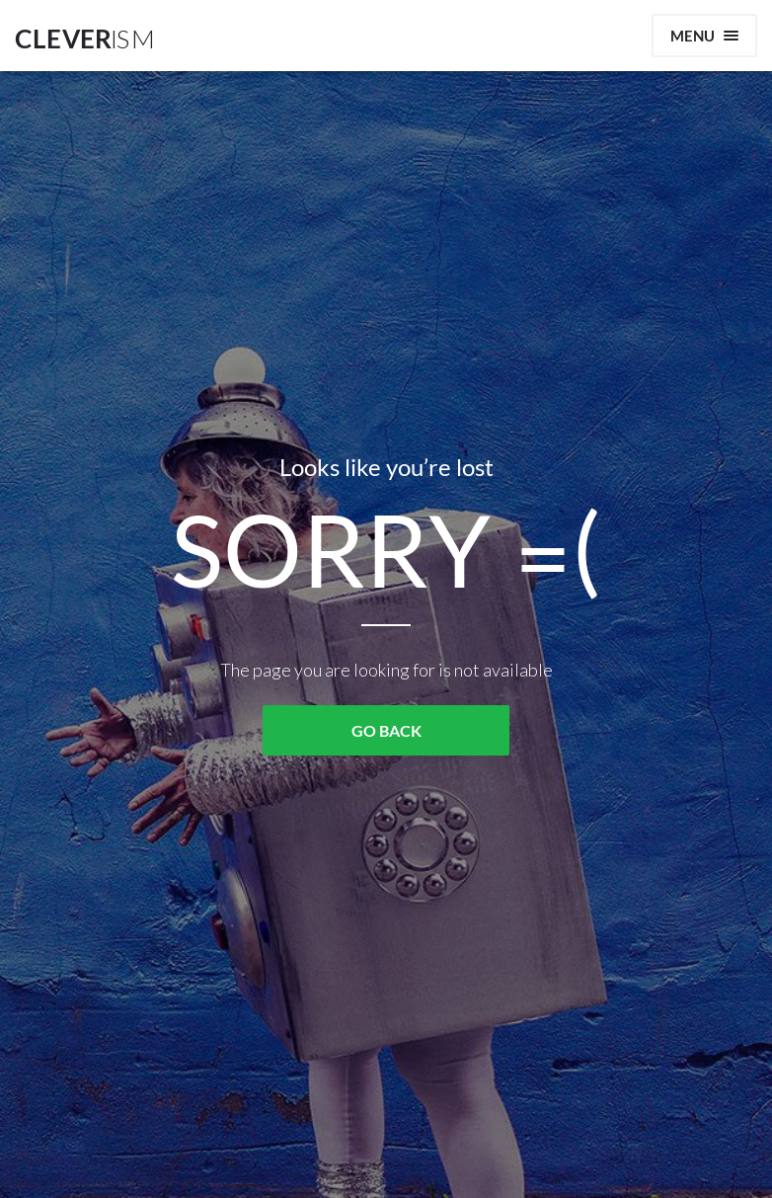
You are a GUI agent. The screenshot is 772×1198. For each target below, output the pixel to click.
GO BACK (386, 730)
